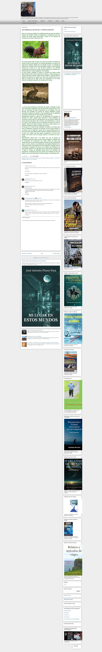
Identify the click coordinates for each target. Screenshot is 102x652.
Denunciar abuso (68, 599)
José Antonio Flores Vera (30, 198)
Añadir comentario (26, 217)
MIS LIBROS (66, 617)
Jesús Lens (27, 165)
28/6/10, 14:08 (32, 165)
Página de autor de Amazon (69, 31)
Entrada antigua (56, 253)
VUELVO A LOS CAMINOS (32, 159)
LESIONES (24, 159)
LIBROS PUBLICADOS (33, 20)
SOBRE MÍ (42, 20)
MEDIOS (57, 20)
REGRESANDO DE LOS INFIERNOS (34, 336)
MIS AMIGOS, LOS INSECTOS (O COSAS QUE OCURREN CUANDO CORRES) (42, 342)
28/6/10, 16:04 (32, 186)
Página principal (67, 595)
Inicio (42, 253)
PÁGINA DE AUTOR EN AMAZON (29, 23)
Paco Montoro (28, 210)
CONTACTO (50, 20)
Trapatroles (27, 179)
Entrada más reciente (26, 253)
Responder (27, 175)
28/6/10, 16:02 (32, 179)
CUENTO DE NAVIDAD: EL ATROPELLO (35, 330)
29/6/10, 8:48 (39, 198)
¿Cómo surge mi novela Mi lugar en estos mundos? (34, 260)
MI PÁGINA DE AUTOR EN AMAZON (71, 619)
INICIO (23, 20)
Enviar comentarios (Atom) (44, 257)
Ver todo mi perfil (67, 127)
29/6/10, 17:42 (33, 210)
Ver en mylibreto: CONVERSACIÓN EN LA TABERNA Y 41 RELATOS (72, 74)
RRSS (63, 20)
